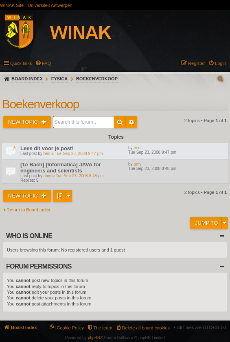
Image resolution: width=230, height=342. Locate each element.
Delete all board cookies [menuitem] (146, 327)
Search (120, 122)
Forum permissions (39, 266)
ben (47, 153)
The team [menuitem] (102, 327)
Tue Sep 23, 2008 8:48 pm (80, 176)
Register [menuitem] (196, 63)
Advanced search (131, 122)
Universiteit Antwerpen (50, 5)
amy (47, 176)
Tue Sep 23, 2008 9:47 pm (79, 153)
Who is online (29, 235)
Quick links (21, 63)
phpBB (94, 338)
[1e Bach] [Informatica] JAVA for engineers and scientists (60, 167)
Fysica (59, 78)
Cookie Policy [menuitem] (70, 327)
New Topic (23, 122)
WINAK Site (12, 5)
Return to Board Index (28, 209)
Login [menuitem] (220, 63)
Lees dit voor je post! (47, 148)
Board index (27, 78)
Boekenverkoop (97, 78)
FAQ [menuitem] (46, 63)
